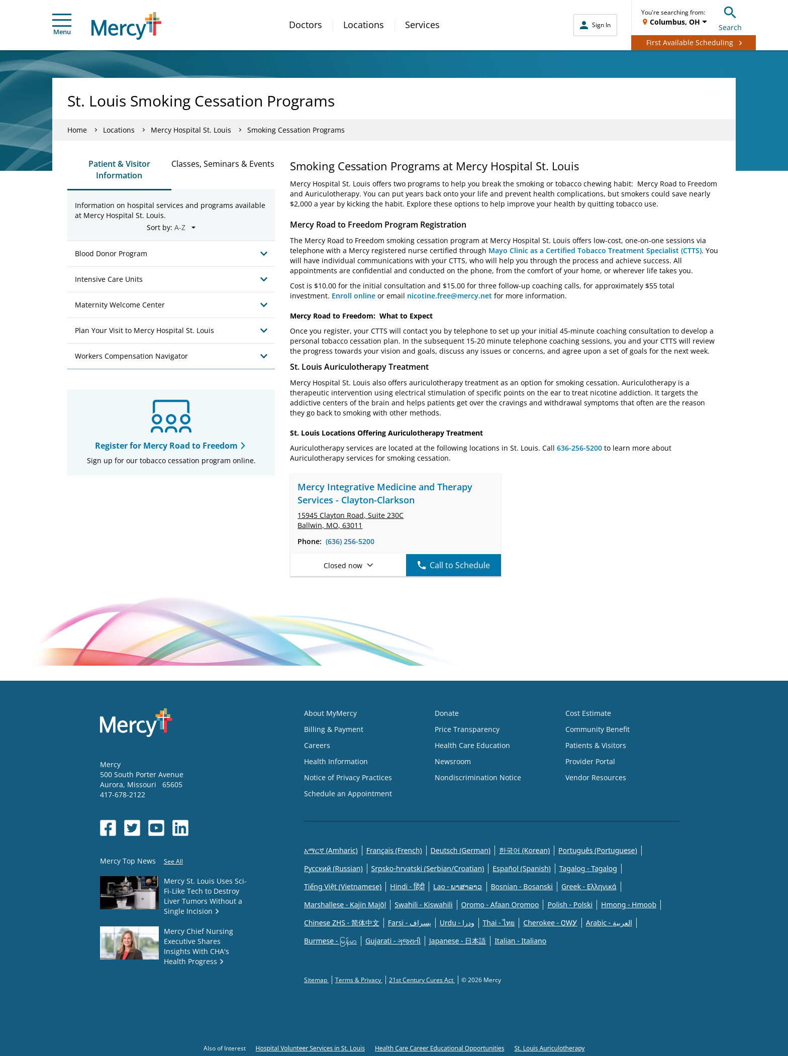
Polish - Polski (570, 904)
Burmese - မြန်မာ (330, 940)
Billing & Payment (333, 729)
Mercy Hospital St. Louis (191, 130)
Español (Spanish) (521, 868)
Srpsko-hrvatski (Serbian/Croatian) (427, 868)
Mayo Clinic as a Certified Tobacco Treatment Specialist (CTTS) (595, 250)
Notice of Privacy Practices (348, 777)
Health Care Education (472, 745)
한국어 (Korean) (524, 850)
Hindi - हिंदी (407, 886)
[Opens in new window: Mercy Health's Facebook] (108, 828)
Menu (61, 25)
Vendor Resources (595, 777)
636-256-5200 (579, 448)
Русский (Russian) (333, 868)
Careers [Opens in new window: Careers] (317, 745)
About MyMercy (330, 713)
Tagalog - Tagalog (588, 868)
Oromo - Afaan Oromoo (500, 904)
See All (173, 861)
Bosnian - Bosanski (522, 886)
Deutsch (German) (460, 850)
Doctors (305, 25)
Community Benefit (597, 729)
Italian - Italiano (520, 940)
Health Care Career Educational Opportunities (440, 1048)
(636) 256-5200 (350, 541)
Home (77, 130)
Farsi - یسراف (409, 922)
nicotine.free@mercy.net (449, 295)
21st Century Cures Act (422, 980)
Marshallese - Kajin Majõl (345, 904)
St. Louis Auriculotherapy (549, 1048)
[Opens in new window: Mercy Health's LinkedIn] (180, 828)
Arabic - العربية (609, 922)
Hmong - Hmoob (628, 904)
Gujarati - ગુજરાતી (393, 940)
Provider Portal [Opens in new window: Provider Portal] (590, 761)
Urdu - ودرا (457, 922)
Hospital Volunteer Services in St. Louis (310, 1048)
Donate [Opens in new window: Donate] (447, 713)
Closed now (348, 565)
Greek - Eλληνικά (589, 886)
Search (730, 17)
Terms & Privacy (358, 980)
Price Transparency (467, 729)
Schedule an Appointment (348, 793)
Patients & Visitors (595, 745)
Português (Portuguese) (597, 850)
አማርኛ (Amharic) (331, 850)
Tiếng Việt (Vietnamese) (342, 886)
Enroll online (353, 295)
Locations (363, 25)
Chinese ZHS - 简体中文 (341, 922)
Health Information (336, 761)
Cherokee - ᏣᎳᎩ (550, 922)
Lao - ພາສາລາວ (457, 886)
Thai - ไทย (499, 922)
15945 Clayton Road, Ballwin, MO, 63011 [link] (351, 520)
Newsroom (453, 761)
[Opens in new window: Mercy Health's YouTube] (156, 828)
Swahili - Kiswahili (423, 904)
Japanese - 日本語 (457, 940)
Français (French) (394, 850)
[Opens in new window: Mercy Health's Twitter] (132, 828)
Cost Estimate (588, 713)
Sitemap (316, 980)
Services (422, 25)
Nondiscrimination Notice (478, 777)
